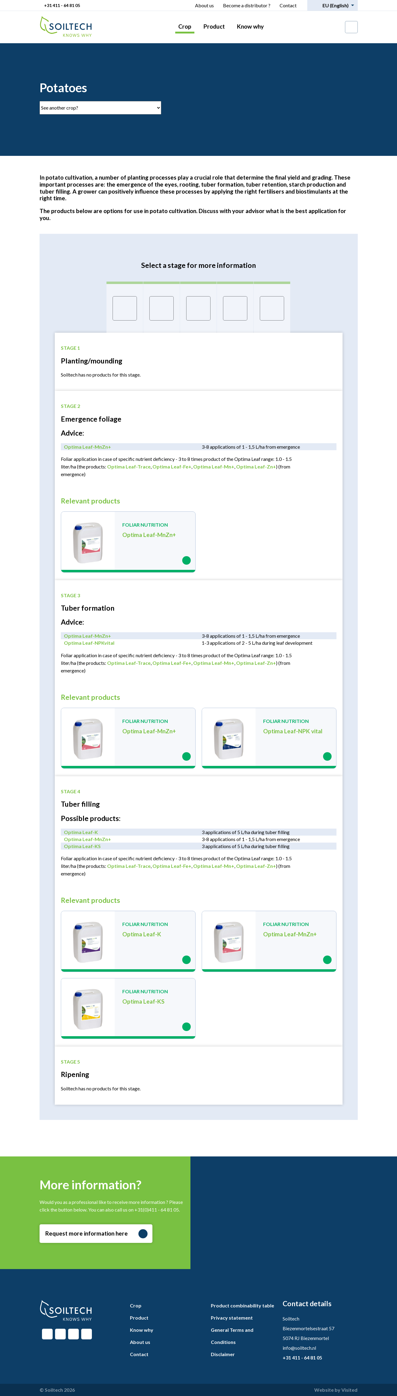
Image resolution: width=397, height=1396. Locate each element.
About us (204, 5)
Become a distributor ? (246, 5)
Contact (288, 5)
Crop (184, 26)
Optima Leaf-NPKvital (89, 643)
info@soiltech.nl (299, 1348)
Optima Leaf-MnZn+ (87, 447)
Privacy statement (232, 1318)
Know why (250, 26)
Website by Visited (335, 1390)
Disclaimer (223, 1354)
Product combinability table (242, 1305)
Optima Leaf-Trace (129, 466)
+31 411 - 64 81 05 (62, 5)
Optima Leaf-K (81, 832)
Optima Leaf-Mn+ (213, 466)
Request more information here (96, 1233)
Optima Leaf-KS (82, 846)
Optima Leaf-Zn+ (256, 466)
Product (214, 26)
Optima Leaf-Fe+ (171, 466)
